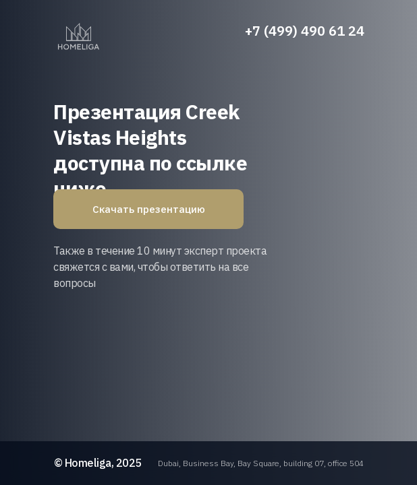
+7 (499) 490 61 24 (304, 31)
